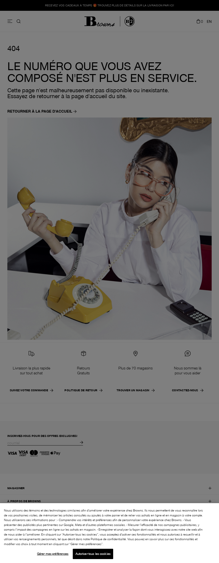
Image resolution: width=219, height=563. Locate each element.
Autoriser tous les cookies (92, 554)
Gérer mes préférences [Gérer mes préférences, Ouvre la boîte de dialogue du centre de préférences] (53, 554)
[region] (109, 533)
